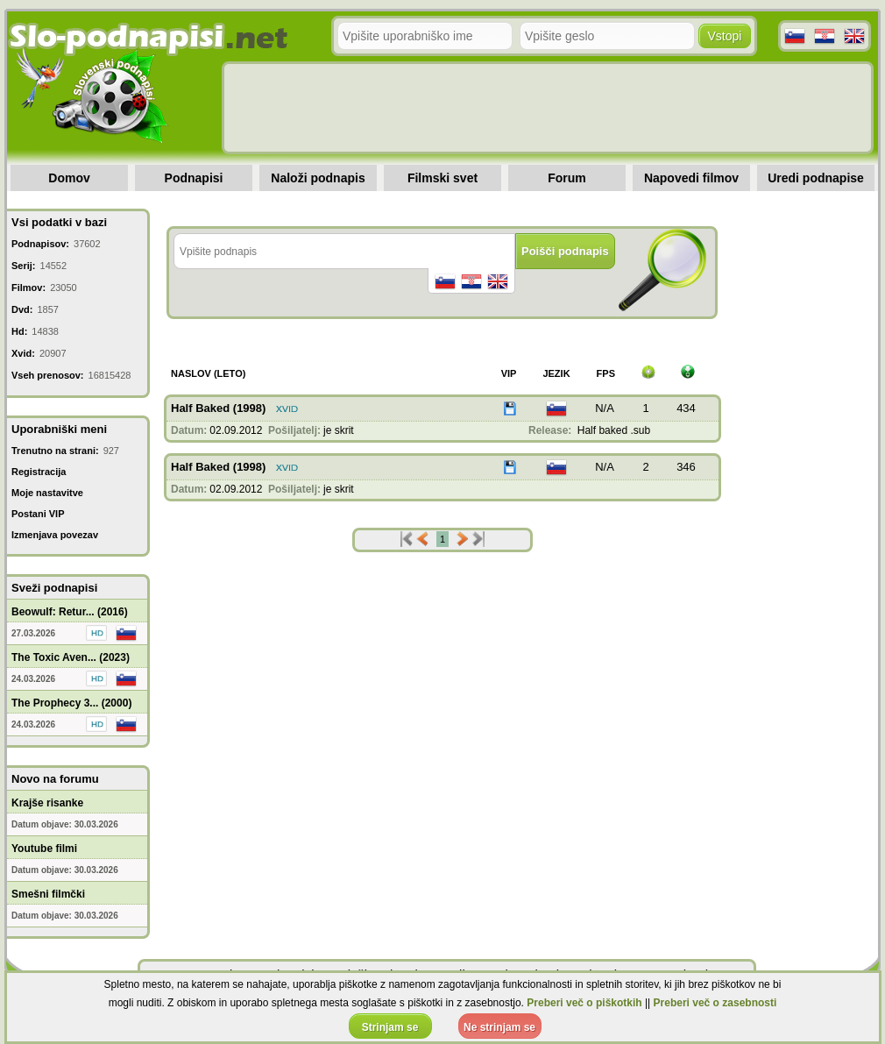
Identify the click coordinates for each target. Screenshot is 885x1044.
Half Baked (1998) (218, 408)
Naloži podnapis (318, 178)
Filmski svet (442, 178)
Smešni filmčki (48, 894)
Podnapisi (194, 178)
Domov (68, 178)
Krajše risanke (47, 803)
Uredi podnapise (816, 178)
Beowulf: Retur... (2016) (69, 612)
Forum (567, 178)
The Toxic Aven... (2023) (70, 657)
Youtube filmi (44, 848)
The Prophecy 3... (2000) (71, 703)
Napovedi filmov (691, 178)
